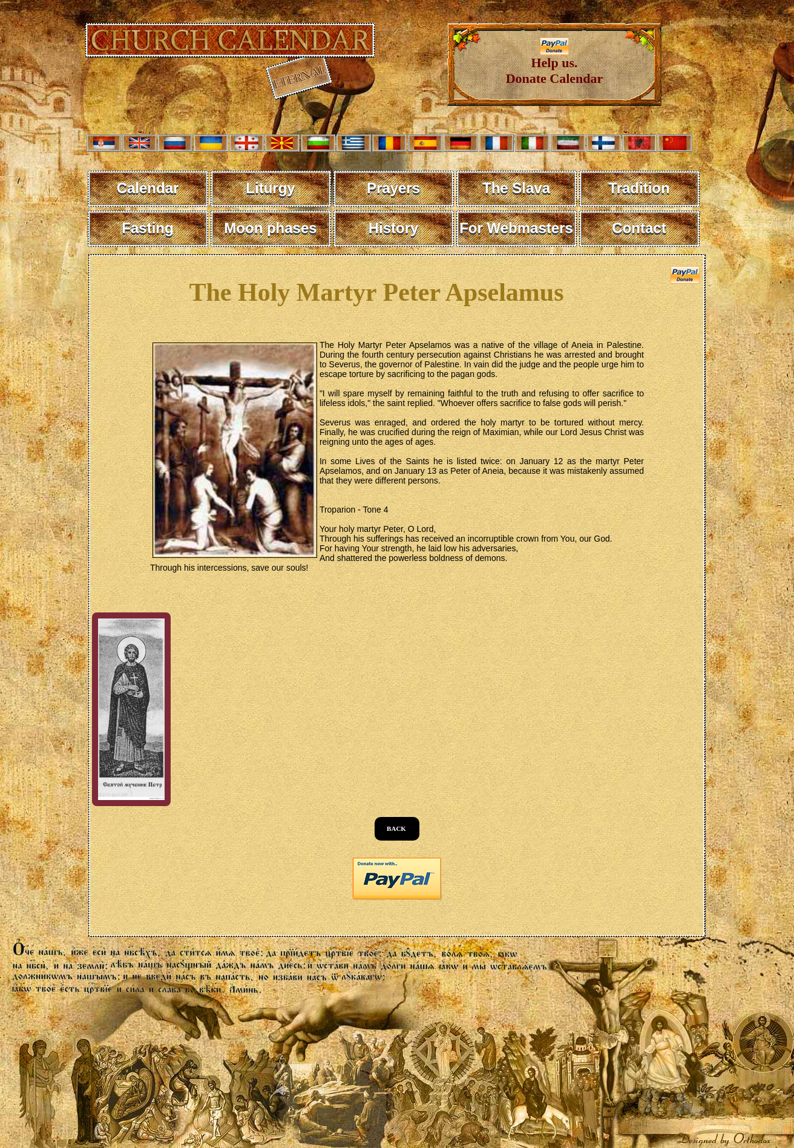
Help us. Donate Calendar (554, 64)
